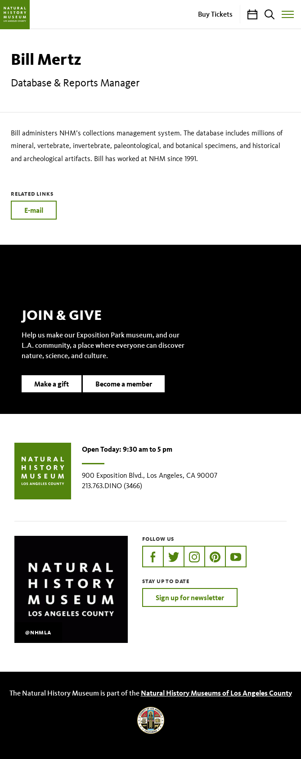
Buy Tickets (215, 13)
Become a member (123, 383)
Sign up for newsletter (190, 597)
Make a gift (51, 383)
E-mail (33, 210)
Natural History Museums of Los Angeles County (216, 692)
